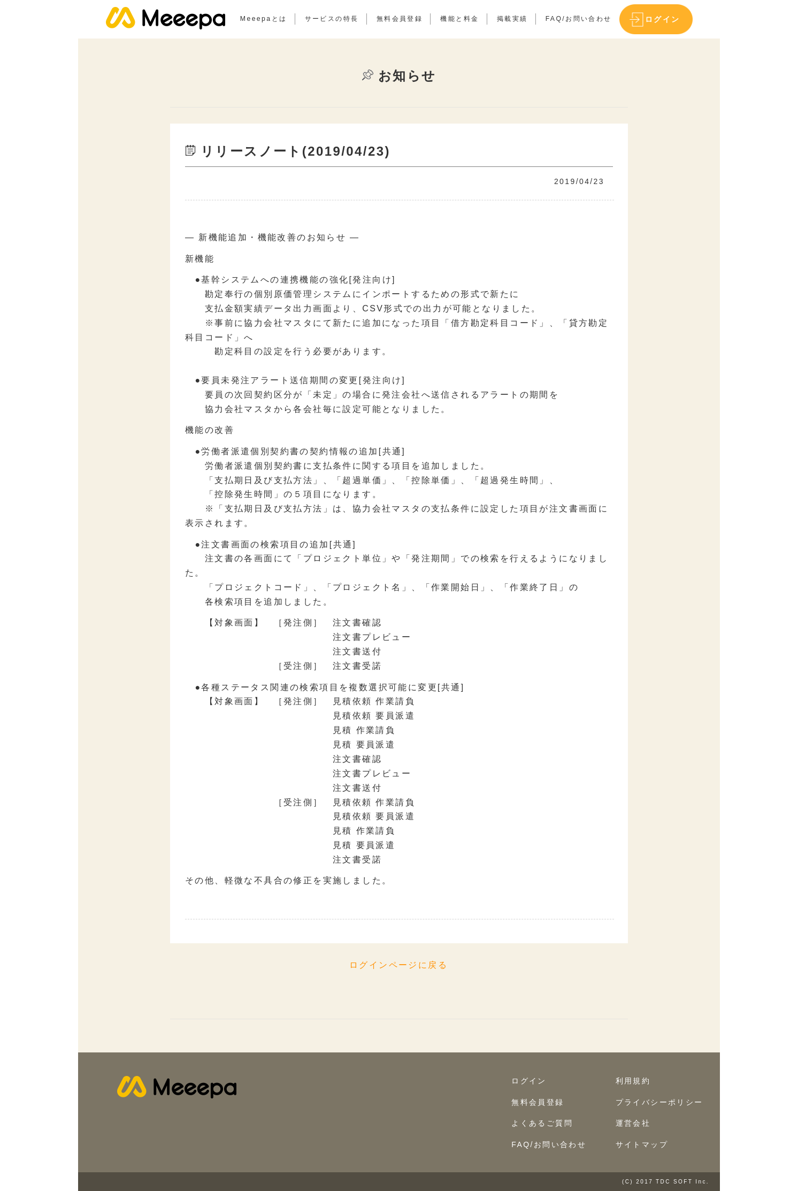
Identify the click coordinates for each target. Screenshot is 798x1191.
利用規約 (633, 1081)
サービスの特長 (332, 18)
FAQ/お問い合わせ (579, 18)
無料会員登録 (400, 18)
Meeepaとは (263, 18)
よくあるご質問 (542, 1123)
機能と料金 (459, 18)
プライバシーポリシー (659, 1102)
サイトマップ (642, 1144)
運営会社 (633, 1123)
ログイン (662, 19)
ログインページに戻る (398, 964)
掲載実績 (512, 18)
